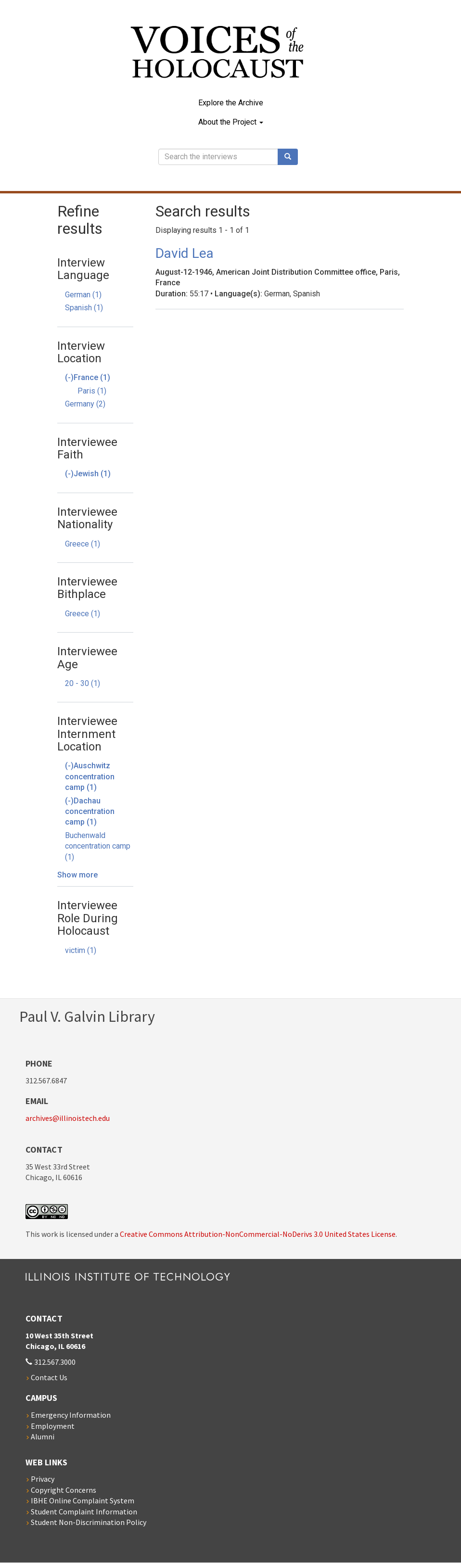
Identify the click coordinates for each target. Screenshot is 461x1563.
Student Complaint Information (84, 1511)
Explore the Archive (230, 102)
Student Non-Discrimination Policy (88, 1522)
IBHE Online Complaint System (82, 1500)
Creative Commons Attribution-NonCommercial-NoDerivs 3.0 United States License (258, 1234)
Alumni (42, 1436)
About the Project (230, 122)
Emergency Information (71, 1415)
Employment (53, 1426)
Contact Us (49, 1377)
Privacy (42, 1479)
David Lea (184, 253)
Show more (77, 874)
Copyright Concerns (63, 1490)
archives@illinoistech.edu (68, 1118)
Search (291, 157)
